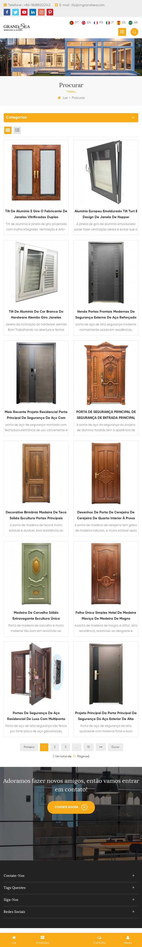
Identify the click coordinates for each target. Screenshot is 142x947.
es (121, 22)
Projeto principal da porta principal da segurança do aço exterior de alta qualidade (106, 722)
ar (133, 22)
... (77, 753)
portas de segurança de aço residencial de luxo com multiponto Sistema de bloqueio (36, 722)
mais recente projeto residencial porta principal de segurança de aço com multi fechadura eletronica (36, 417)
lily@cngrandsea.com (88, 5)
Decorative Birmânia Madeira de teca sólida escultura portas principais (36, 519)
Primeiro (29, 753)
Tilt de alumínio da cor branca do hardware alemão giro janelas (36, 315)
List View (17, 130)
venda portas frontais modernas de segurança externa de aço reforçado (106, 316)
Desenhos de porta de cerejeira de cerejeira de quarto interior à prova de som (106, 519)
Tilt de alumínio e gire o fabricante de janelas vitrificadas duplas (36, 214)
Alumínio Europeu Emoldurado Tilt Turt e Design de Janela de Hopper (106, 214)
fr (98, 22)
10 (88, 753)
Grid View (8, 130)
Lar (63, 98)
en (86, 22)
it (110, 22)
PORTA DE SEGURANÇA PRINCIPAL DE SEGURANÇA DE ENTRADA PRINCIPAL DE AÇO (106, 417)
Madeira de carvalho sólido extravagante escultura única (36, 620)
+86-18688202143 (37, 5)
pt (74, 22)
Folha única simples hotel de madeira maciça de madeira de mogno (106, 620)
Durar (115, 753)
